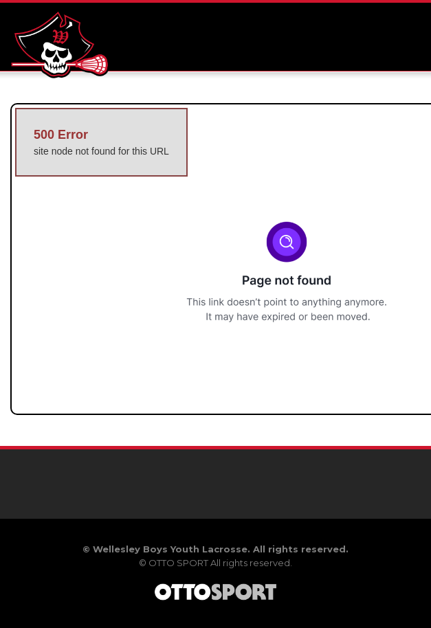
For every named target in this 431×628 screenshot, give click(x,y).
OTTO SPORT (178, 562)
